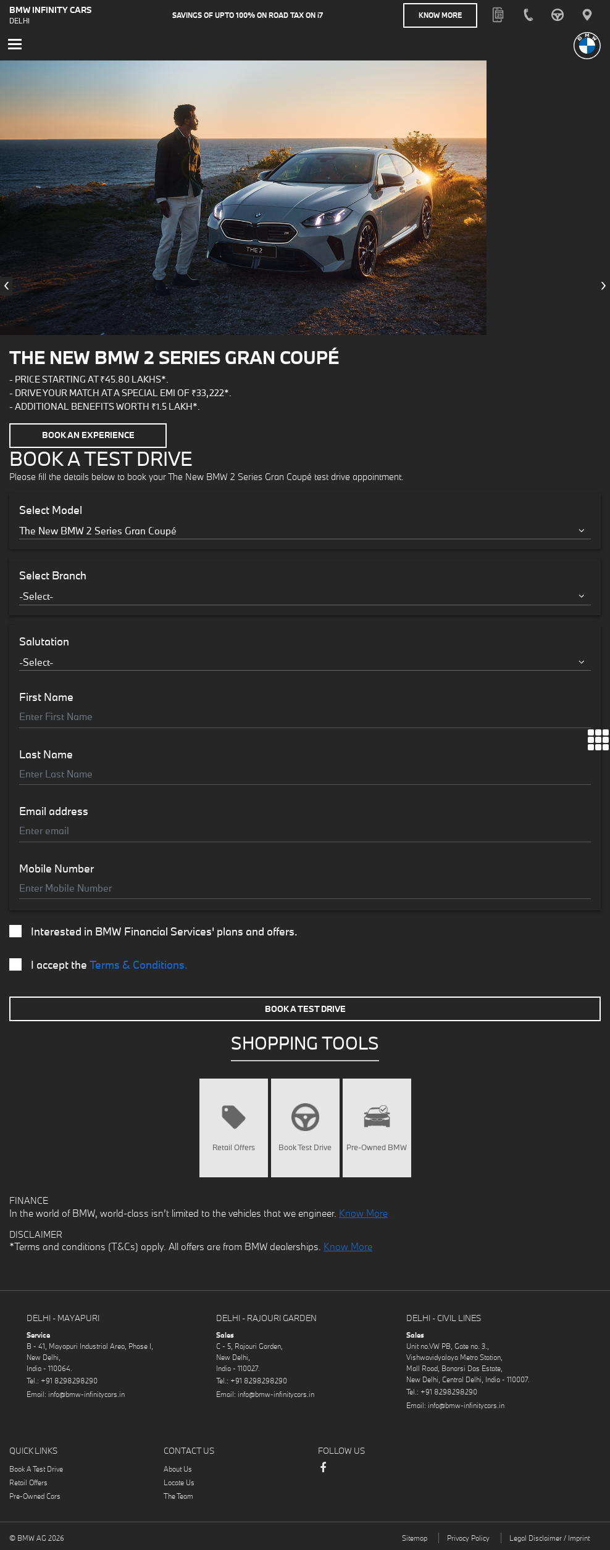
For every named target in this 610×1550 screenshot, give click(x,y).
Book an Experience (88, 435)
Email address (53, 811)
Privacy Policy (468, 1537)
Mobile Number (56, 867)
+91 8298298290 (69, 1380)
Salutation (44, 640)
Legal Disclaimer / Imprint (549, 1537)
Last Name (46, 753)
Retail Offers (28, 1481)
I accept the (98, 964)
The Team (178, 1495)
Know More (440, 15)
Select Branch (52, 575)
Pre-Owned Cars (35, 1495)
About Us (178, 1468)
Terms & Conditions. (139, 964)
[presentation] (6, 285)
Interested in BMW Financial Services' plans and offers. (153, 931)
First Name (46, 696)
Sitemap (414, 1537)
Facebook (323, 1473)
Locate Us (179, 1481)
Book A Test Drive (305, 1007)
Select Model (50, 509)
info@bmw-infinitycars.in (86, 1393)
